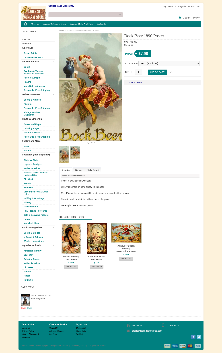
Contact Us (101, 24)
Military (27, 202)
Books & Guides (32, 233)
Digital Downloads (31, 245)
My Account (81, 328)
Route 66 (28, 187)
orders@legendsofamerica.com (147, 331)
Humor (27, 219)
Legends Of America (60, 346)
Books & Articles (32, 100)
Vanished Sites (31, 223)
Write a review (135, 82)
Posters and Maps (31, 141)
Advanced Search (56, 331)
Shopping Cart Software (97, 346)
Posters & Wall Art (33, 132)
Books (27, 67)
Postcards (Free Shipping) (37, 90)
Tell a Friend (93, 170)
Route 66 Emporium (32, 119)
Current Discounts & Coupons (30, 334)
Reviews (78, 170)
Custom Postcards (33, 57)
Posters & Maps (32, 77)
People (27, 183)
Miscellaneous (31, 206)
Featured (26, 43)
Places (27, 276)
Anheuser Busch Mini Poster (96, 258)
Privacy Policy (28, 331)
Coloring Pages (31, 128)
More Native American (35, 86)
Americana (27, 48)
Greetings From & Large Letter (36, 192)
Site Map (53, 334)
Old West (28, 179)
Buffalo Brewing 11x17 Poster (71, 258)
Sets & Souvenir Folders (36, 215)
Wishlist (79, 334)
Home (61, 31)
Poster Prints (30, 53)
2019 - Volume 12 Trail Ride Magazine (41, 297)
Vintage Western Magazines (32, 113)
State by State (31, 160)
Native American (30, 61)
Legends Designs (32, 164)
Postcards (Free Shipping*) (36, 154)
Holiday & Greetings (34, 198)
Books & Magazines (32, 227)
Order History (81, 331)
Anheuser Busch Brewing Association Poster (126, 249)
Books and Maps (32, 124)
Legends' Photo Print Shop (81, 24)
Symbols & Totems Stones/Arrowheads (34, 72)
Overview (66, 170)
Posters (27, 104)
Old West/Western (31, 94)
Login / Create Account (189, 6)
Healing (27, 82)
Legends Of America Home (54, 24)
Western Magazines (34, 241)
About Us (35, 24)
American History (32, 251)
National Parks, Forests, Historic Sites (36, 173)
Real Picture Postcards (35, 211)
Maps (26, 146)
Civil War (28, 255)
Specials (26, 39)
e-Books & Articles (33, 237)
